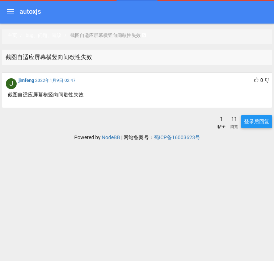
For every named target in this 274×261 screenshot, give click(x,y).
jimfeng (26, 80)
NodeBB (111, 137)
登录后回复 (256, 121)
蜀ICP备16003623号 (177, 137)
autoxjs (30, 11)
